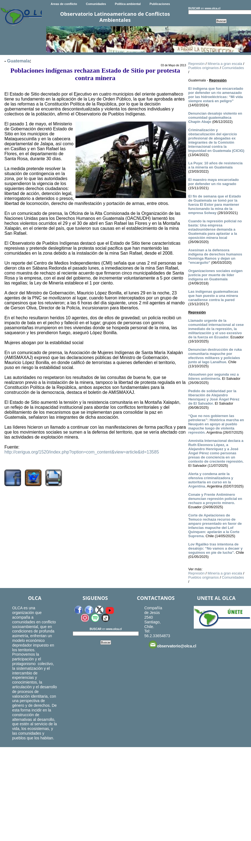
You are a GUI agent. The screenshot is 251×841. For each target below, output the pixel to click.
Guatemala (18, 61)
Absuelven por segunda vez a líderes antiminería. (213, 376)
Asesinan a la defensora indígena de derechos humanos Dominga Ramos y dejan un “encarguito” (215, 256)
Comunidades (96, 4)
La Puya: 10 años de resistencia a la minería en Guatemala (215, 165)
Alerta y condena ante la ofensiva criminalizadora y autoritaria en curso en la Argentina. (210, 480)
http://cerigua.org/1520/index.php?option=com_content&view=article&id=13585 (81, 452)
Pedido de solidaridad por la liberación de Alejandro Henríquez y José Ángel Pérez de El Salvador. (213, 397)
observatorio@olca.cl (172, 644)
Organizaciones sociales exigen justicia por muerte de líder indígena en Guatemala (215, 275)
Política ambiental (128, 4)
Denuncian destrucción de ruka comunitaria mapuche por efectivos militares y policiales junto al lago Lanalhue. (215, 355)
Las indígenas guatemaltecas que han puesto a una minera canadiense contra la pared (213, 295)
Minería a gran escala (225, 64)
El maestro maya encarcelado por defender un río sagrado (213, 182)
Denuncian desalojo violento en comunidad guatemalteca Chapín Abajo (215, 117)
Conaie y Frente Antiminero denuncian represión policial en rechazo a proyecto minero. (215, 498)
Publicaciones (160, 4)
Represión (196, 64)
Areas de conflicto (64, 4)
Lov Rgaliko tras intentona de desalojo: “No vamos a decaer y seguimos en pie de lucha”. (215, 548)
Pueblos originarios (203, 68)
